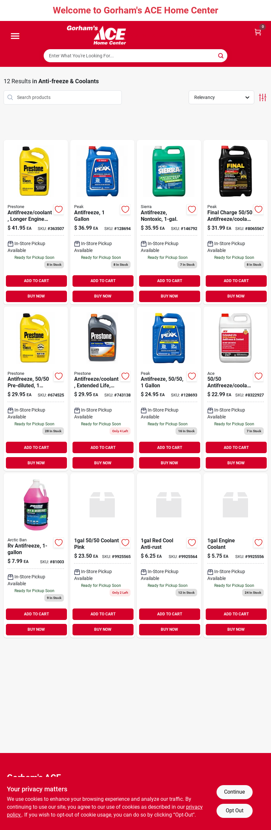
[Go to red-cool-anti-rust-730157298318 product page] (169, 555)
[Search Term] (135, 55)
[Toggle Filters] (262, 97)
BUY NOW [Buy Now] (36, 296)
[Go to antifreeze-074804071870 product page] (102, 222)
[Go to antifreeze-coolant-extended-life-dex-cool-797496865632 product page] (102, 389)
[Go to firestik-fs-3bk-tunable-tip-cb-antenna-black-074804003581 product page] (235, 222)
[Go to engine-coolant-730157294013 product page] (235, 555)
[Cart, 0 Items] (258, 31)
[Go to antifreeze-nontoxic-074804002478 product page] (169, 222)
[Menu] (15, 36)
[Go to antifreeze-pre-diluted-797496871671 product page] (36, 389)
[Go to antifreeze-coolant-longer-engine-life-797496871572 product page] (36, 222)
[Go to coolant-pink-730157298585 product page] (102, 555)
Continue (234, 792)
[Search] (221, 55)
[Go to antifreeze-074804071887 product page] (169, 389)
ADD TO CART (36, 281)
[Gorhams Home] (96, 35)
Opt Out (234, 810)
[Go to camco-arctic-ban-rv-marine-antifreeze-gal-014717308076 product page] (36, 555)
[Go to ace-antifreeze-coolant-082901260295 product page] (235, 389)
